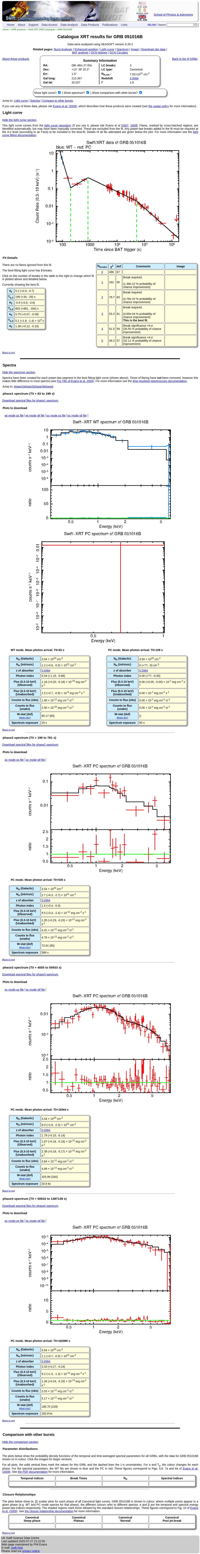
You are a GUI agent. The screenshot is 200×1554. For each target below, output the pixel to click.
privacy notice (31, 1551)
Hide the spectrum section (18, 372)
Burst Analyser (63, 49)
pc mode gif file (77, 415)
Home (10, 24)
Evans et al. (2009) (65, 106)
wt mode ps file (14, 415)
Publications (110, 24)
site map (151, 24)
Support (33, 24)
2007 (125, 125)
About (21, 24)
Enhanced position (86, 49)
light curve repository (57, 125)
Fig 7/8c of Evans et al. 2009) (75, 381)
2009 (133, 125)
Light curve (107, 49)
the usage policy (158, 106)
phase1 (18, 386)
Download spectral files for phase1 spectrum (30, 400)
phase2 (28, 386)
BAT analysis (80, 52)
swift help (17, 1547)
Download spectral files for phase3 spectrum (30, 974)
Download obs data (153, 49)
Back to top (8, 352)
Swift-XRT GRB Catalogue (41, 29)
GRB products (18, 29)
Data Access (49, 24)
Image (135, 49)
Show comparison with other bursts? (115, 92)
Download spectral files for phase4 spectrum (30, 1205)
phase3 (38, 386)
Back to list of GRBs (184, 58)
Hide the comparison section (20, 1442)
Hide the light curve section (19, 120)
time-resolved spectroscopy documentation (160, 381)
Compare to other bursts (57, 100)
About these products (15, 58)
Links (124, 24)
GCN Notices (99, 52)
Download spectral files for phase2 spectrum (30, 744)
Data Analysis (69, 24)
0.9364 (134, 78)
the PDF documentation (33, 1471)
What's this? (25, 717)
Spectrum (122, 49)
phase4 (48, 386)
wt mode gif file (35, 415)
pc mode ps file (56, 415)
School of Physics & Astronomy (173, 14)
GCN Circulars (119, 52)
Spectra (35, 100)
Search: (162, 25)
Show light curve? (45, 92)
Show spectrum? (75, 92)
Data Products (90, 24)
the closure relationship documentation (49, 1511)
